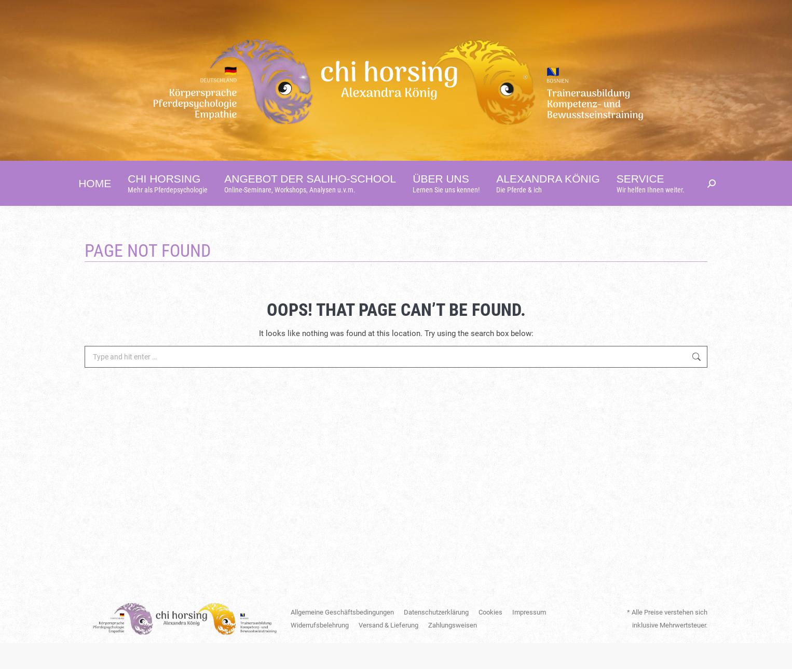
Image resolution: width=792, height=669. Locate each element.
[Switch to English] (582, 13)
